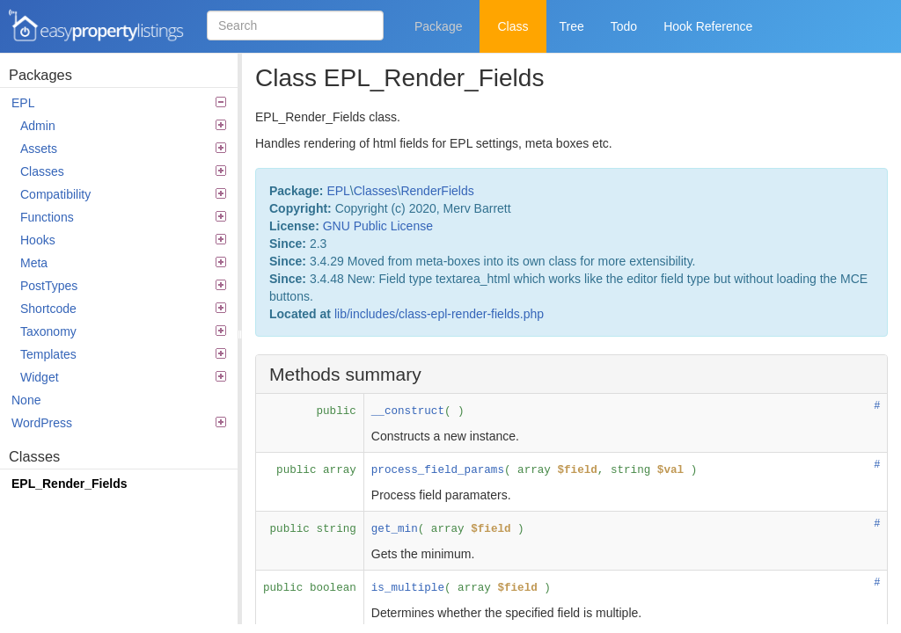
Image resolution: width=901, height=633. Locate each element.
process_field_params (437, 470)
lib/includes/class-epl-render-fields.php (439, 314)
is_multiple (407, 588)
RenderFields (436, 191)
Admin (123, 126)
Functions (123, 217)
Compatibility (123, 194)
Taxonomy (123, 331)
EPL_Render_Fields (69, 484)
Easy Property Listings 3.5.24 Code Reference (97, 26)
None (25, 400)
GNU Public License (378, 226)
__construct (407, 411)
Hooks (123, 240)
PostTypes (123, 286)
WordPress (118, 423)
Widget (123, 377)
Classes (123, 171)
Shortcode (123, 309)
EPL (118, 103)
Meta (123, 263)
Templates (123, 354)
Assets (123, 149)
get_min (394, 529)
